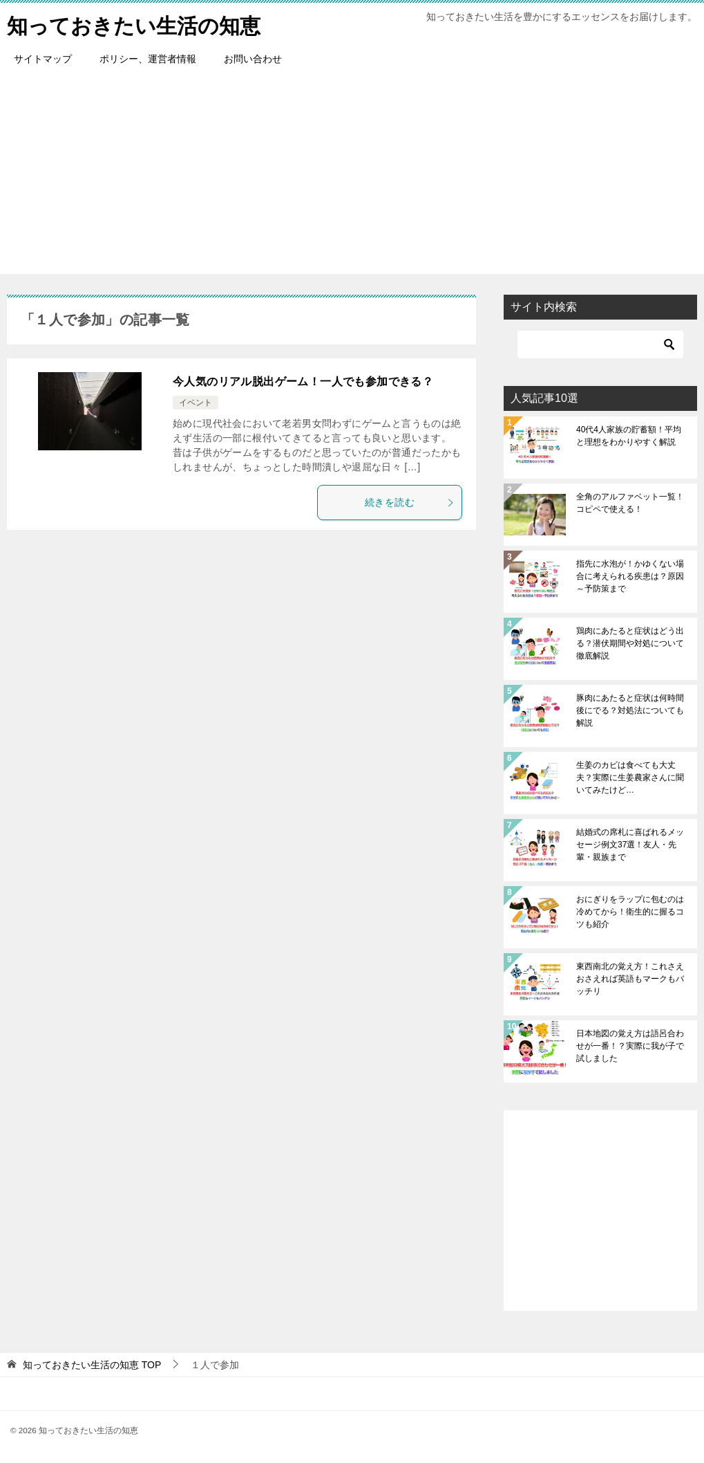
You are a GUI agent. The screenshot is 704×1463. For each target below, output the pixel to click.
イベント (195, 402)
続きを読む (410, 502)
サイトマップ (43, 58)
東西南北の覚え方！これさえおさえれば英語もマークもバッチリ (630, 978)
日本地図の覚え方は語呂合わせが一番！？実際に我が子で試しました (630, 1046)
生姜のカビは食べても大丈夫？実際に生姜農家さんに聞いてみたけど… (630, 777)
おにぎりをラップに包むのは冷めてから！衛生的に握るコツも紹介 (630, 911)
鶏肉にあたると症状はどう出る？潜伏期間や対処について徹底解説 (630, 643)
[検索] (600, 344)
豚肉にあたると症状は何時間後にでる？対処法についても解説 (630, 710)
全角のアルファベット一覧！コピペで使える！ (630, 503)
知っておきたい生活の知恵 (133, 23)
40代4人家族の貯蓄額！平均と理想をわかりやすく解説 (628, 436)
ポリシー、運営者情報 (147, 58)
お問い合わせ (253, 58)
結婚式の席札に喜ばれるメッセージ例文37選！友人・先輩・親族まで (630, 844)
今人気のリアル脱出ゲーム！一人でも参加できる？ (303, 381)
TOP (92, 1364)
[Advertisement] (352, 177)
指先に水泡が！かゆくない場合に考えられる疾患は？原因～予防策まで (630, 576)
